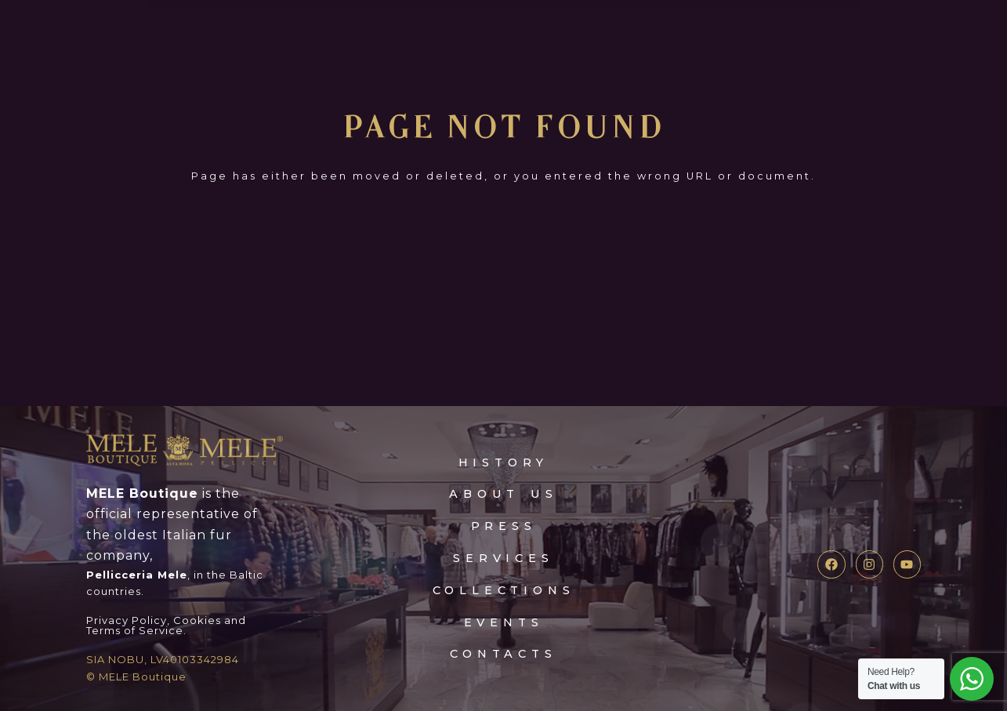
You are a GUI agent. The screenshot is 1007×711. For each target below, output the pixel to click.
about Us (503, 493)
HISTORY (503, 462)
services (503, 557)
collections (504, 589)
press (503, 525)
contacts (503, 653)
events (504, 622)
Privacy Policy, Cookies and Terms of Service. (166, 625)
